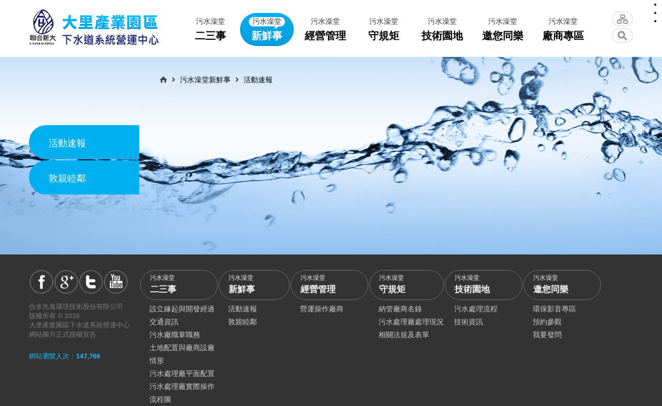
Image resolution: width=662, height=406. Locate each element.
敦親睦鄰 (67, 178)
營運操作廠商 (321, 309)
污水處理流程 (476, 309)
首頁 (163, 79)
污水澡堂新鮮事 (205, 80)
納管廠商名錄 (400, 309)
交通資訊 (163, 322)
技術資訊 (468, 322)
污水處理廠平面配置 (182, 373)
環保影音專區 (554, 309)
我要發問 (547, 334)
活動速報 (67, 143)
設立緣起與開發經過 (182, 309)
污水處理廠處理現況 (411, 322)
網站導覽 (622, 18)
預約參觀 (547, 322)
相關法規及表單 (404, 334)
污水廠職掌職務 (174, 334)
